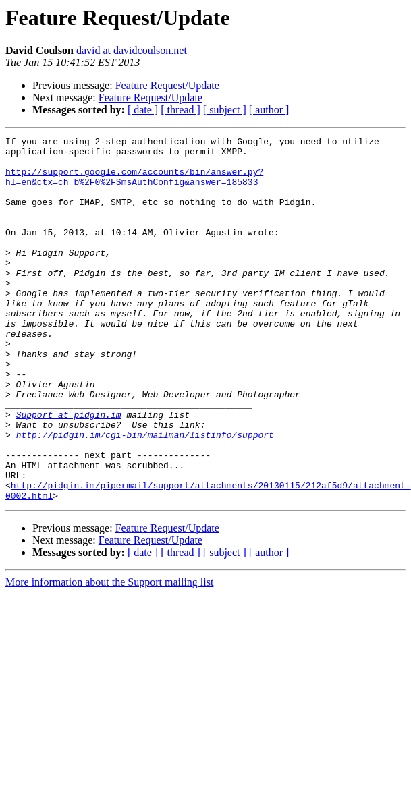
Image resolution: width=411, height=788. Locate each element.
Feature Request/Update (167, 85)
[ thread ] (180, 109)
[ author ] (269, 109)
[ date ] (143, 109)
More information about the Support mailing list (109, 654)
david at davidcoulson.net (131, 50)
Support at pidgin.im (68, 471)
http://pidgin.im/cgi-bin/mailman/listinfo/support (145, 495)
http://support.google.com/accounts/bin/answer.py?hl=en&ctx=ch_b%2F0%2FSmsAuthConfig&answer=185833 (134, 185)
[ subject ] (224, 109)
